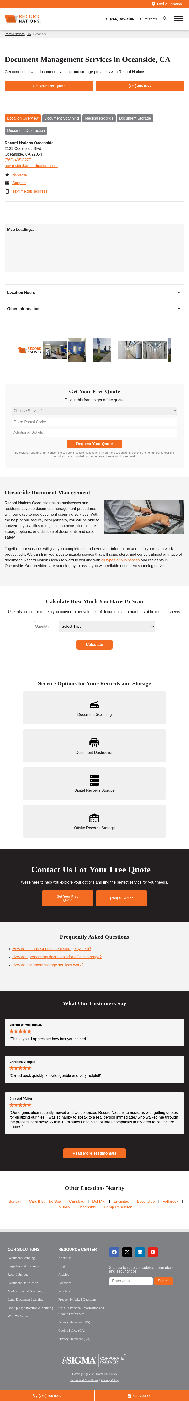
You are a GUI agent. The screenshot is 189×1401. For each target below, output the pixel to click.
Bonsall (15, 1201)
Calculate (94, 644)
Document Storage (135, 118)
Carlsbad (76, 1201)
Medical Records (99, 118)
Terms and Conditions (84, 1380)
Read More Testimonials (94, 1153)
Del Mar (99, 1201)
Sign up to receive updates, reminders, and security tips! (141, 1269)
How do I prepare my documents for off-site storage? (57, 957)
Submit (164, 1281)
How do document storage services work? (47, 965)
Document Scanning (61, 118)
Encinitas (121, 1201)
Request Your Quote (94, 444)
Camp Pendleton (118, 1207)
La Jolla (63, 1207)
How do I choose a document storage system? (51, 949)
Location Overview (23, 118)
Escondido (146, 1201)
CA (29, 34)
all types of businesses (120, 560)
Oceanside (87, 1207)
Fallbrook (170, 1201)
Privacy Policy (110, 1380)
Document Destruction (26, 130)
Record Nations (15, 34)
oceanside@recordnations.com (31, 166)
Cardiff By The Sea (45, 1201)
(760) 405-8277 (18, 160)
